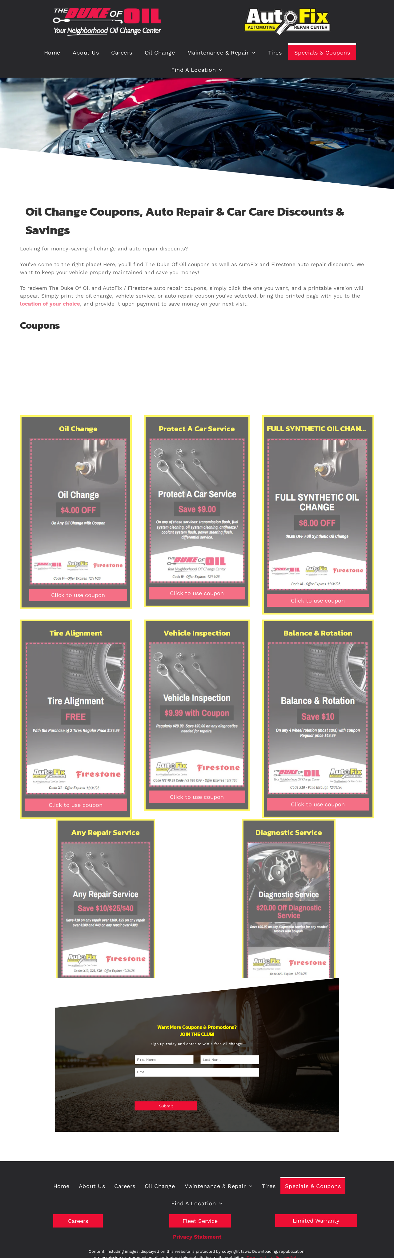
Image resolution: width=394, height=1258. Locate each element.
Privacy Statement (197, 1237)
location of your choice (50, 304)
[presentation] (174, 1081)
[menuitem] (52, 51)
